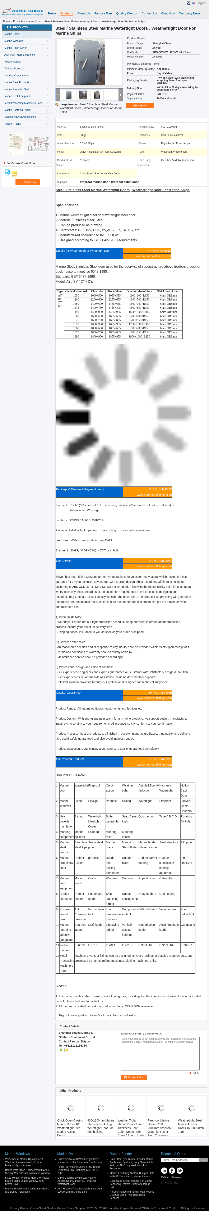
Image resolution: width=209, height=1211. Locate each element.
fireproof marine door (124, 1015)
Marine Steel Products (16, 82)
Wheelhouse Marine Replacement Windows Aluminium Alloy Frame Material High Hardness (24, 1162)
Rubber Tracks (12, 123)
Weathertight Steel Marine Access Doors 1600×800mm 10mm (191, 1126)
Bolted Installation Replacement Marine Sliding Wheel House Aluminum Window (27, 1172)
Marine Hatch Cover (15, 47)
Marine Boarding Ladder (17, 110)
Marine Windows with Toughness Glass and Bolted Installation (27, 1190)
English (202, 3)
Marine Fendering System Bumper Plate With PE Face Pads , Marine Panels (132, 1175)
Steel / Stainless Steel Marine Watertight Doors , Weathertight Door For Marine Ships (91, 108)
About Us (83, 13)
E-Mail (165, 1177)
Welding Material (13, 68)
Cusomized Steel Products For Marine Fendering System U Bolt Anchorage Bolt (131, 1184)
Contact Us (149, 13)
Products (66, 13)
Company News (190, 13)
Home (52, 13)
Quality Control (126, 13)
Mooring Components (16, 75)
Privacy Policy (19, 1208)
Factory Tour (103, 13)
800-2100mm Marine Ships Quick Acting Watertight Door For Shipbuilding (100, 1126)
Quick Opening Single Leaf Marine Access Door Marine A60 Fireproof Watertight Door (76, 1180)
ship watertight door (76, 1015)
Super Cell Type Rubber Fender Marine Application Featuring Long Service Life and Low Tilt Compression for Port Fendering (131, 1164)
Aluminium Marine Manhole (19, 54)
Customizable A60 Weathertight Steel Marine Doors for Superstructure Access (79, 1161)
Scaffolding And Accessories (20, 116)
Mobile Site (169, 1182)
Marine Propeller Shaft (16, 89)
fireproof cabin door (100, 1015)
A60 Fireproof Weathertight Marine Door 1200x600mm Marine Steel (79, 1190)
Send (204, 1160)
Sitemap (176, 1177)
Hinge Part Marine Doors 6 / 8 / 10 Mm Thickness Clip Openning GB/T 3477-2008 (78, 1170)
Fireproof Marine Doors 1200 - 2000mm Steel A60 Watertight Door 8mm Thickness (160, 1128)
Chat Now (168, 13)
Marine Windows (13, 41)
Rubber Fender (12, 61)
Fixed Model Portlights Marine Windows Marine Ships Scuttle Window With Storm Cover (27, 1180)
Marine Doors (33, 21)
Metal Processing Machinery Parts (23, 103)
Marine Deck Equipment (17, 96)
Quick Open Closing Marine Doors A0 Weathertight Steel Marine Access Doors (70, 1128)
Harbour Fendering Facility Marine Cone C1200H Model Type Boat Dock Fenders (132, 1194)
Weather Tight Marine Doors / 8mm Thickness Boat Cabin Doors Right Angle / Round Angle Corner (130, 1130)
